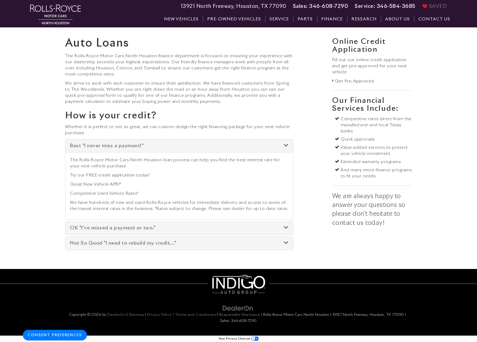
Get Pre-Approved (353, 81)
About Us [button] (397, 19)
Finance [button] (332, 19)
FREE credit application (110, 175)
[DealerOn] (237, 308)
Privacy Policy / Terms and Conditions (181, 315)
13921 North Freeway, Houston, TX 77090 (233, 6)
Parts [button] (305, 19)
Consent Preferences (55, 335)
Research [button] (364, 19)
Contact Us (434, 19)
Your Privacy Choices (238, 338)
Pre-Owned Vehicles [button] (234, 19)
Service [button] (279, 19)
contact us (348, 223)
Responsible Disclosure (239, 315)
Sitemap (136, 315)
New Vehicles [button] (181, 19)
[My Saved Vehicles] (434, 6)
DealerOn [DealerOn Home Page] (116, 315)
